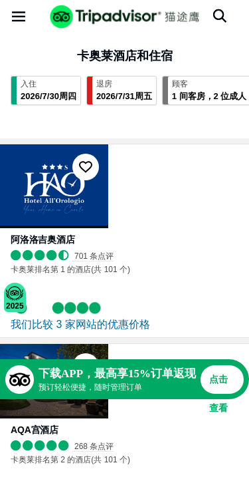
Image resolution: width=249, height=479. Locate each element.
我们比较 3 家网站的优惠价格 (80, 324)
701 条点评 (94, 256)
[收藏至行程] (85, 167)
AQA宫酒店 (34, 429)
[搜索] (220, 16)
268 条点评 (94, 446)
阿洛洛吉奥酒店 (43, 239)
